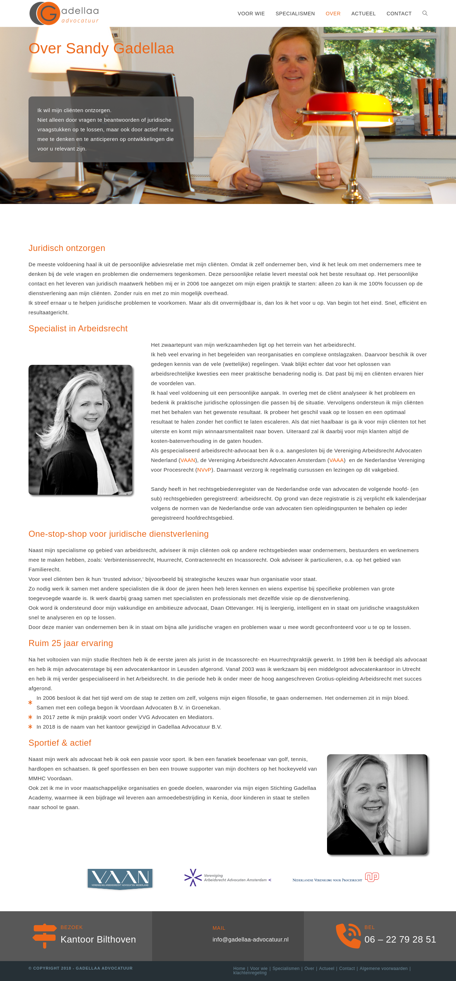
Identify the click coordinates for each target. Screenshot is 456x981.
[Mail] (196, 936)
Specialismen (286, 968)
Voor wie (259, 968)
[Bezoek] (44, 936)
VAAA (336, 460)
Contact (347, 968)
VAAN (188, 460)
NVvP (204, 470)
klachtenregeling (250, 972)
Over (310, 968)
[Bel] (348, 936)
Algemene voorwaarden (384, 968)
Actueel (327, 968)
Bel (369, 927)
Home (239, 968)
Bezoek (72, 927)
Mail (219, 928)
